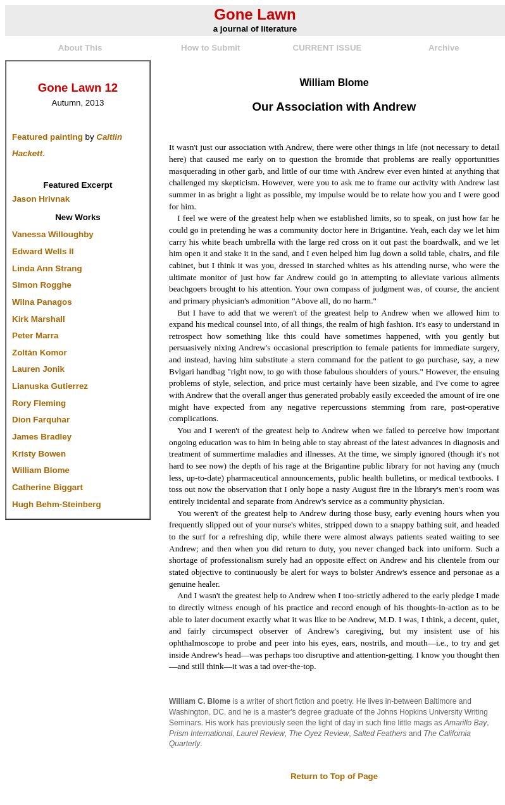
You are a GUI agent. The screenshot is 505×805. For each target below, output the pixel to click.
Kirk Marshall (38, 319)
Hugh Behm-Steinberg (56, 504)
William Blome (41, 470)
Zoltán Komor (39, 352)
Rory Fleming (39, 403)
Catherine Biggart (47, 487)
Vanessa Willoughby (53, 234)
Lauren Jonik (38, 369)
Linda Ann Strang (47, 268)
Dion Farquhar (41, 419)
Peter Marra (35, 335)
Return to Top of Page (334, 776)
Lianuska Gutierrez (50, 386)
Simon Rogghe (42, 285)
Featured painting (47, 137)
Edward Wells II (43, 251)
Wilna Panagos (42, 302)
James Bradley (42, 436)
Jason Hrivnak (41, 199)
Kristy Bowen (39, 453)
